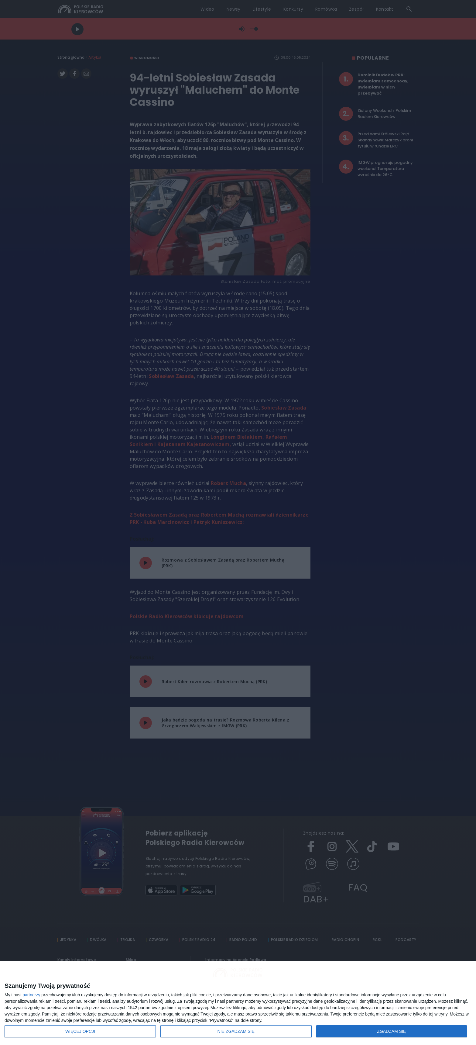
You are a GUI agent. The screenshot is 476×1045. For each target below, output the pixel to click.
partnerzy (31, 995)
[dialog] (238, 1003)
